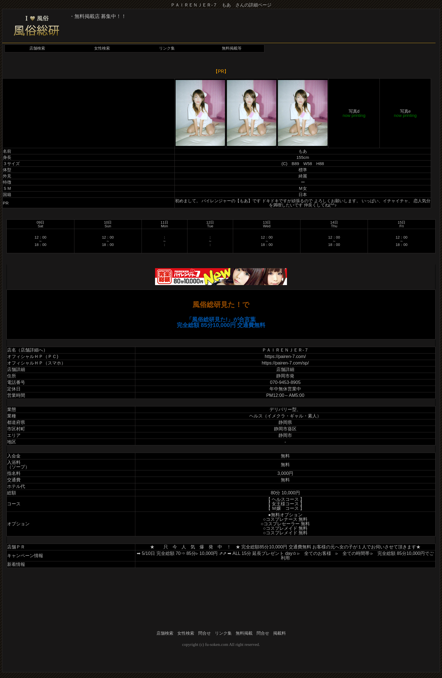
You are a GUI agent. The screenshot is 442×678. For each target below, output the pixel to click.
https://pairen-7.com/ (285, 356)
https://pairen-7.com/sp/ (285, 363)
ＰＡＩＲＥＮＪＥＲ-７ (285, 350)
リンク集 (167, 48)
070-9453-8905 (285, 382)
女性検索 (102, 48)
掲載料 (279, 633)
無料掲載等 (232, 48)
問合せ (204, 633)
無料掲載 (244, 633)
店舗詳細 (285, 369)
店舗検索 (37, 48)
